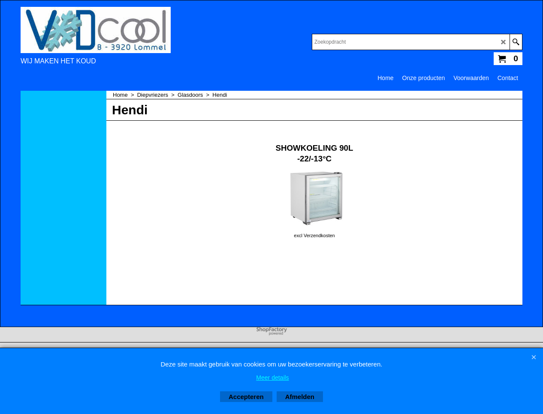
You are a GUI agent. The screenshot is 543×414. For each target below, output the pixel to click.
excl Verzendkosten (314, 235)
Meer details (272, 377)
